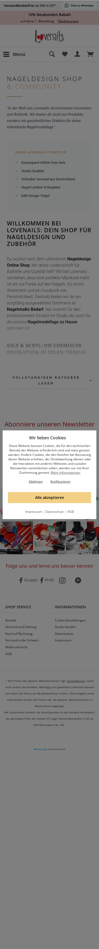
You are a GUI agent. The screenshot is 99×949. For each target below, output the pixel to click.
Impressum (33, 511)
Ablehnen (36, 481)
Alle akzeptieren (49, 497)
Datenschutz (54, 511)
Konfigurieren (60, 481)
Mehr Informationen (65, 472)
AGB (70, 511)
